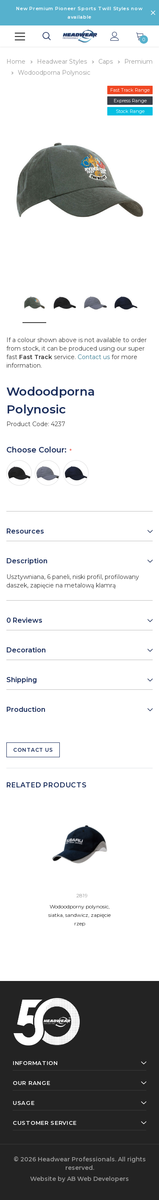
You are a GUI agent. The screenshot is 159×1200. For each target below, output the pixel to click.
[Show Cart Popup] (140, 36)
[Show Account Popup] (114, 36)
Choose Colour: (37, 450)
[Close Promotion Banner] (153, 13)
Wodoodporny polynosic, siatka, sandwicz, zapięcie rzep (79, 915)
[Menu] (20, 36)
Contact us (94, 357)
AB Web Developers (98, 1179)
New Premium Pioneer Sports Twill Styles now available (79, 13)
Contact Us (33, 750)
